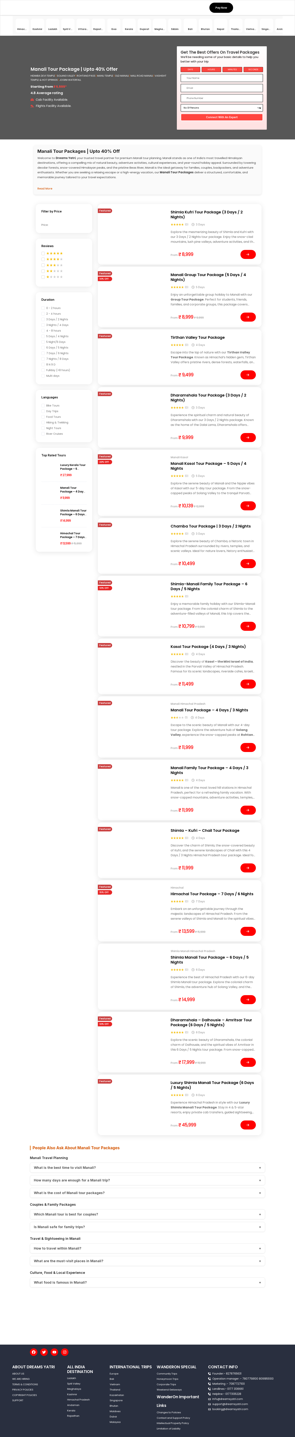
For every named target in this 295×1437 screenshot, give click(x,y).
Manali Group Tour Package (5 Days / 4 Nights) (208, 277)
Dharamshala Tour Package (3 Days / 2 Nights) (208, 398)
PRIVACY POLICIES (22, 1389)
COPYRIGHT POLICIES (24, 1395)
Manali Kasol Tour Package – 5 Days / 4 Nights (208, 466)
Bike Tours (52, 405)
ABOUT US (18, 1373)
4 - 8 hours (53, 331)
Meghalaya (74, 1389)
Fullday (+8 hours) (58, 370)
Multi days (52, 376)
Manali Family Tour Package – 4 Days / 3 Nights (209, 770)
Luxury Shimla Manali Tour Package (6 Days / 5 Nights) (212, 1085)
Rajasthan (73, 1416)
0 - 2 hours (53, 308)
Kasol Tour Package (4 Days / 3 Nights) (208, 646)
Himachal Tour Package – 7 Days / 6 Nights (73, 537)
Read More (44, 188)
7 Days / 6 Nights (57, 353)
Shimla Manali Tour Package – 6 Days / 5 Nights (73, 514)
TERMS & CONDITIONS (25, 1384)
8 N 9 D (51, 364)
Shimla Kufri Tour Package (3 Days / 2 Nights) (207, 214)
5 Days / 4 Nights (57, 336)
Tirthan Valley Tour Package (198, 337)
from (174, 255)
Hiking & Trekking (57, 422)
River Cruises (54, 434)
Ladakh (71, 1378)
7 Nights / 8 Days (57, 359)
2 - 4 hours (53, 314)
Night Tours (53, 428)
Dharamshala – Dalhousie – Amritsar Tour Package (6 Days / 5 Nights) (211, 1022)
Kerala (71, 1410)
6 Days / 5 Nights (57, 347)
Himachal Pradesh (78, 1399)
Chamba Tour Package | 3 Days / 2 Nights (211, 526)
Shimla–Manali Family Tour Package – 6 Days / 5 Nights (209, 586)
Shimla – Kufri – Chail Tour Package (205, 830)
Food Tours (53, 417)
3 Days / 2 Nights (57, 319)
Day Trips (52, 411)
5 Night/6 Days (55, 342)
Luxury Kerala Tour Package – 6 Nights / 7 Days (73, 468)
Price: (44, 225)
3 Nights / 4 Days (57, 325)
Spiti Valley (73, 1383)
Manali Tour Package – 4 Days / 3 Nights (72, 491)
